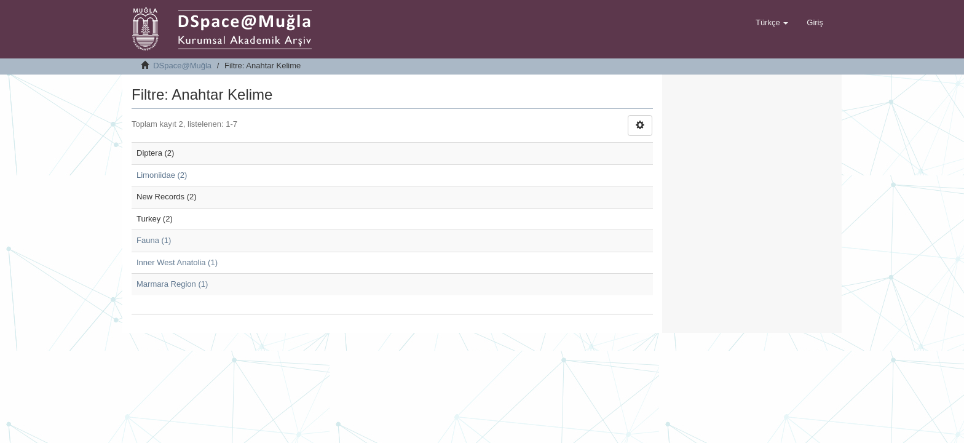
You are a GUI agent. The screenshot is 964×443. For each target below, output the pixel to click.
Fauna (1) (153, 240)
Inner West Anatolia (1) (177, 262)
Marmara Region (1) (172, 284)
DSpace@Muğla (182, 65)
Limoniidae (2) (161, 175)
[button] (771, 22)
